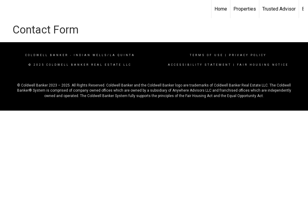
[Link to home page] (8, 9)
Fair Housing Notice (262, 64)
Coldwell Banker (46, 55)
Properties (244, 9)
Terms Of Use (206, 55)
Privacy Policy (247, 55)
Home (220, 9)
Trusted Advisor (279, 9)
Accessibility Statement (199, 64)
